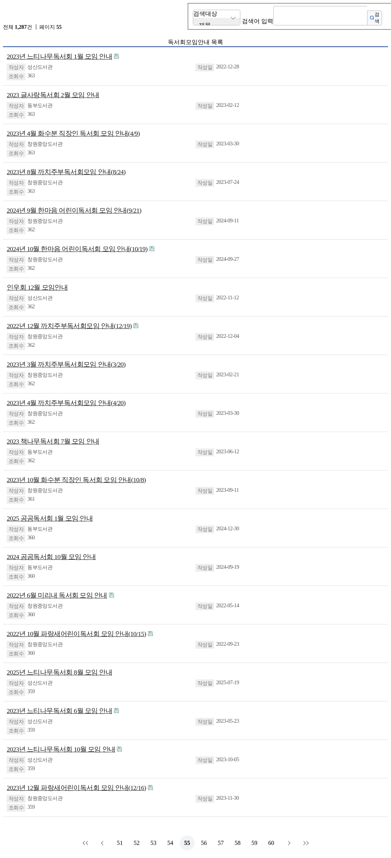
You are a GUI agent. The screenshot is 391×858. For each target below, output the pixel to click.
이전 (103, 843)
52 (137, 843)
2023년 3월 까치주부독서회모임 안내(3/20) (66, 364)
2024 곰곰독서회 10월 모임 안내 (51, 557)
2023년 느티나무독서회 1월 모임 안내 (59, 56)
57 (221, 843)
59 (255, 843)
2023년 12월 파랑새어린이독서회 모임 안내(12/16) (76, 787)
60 (271, 843)
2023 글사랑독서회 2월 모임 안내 (53, 95)
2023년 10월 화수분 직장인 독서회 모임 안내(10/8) (76, 480)
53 (154, 843)
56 (204, 843)
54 (170, 843)
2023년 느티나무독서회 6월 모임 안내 (59, 711)
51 (120, 843)
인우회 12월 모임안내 (37, 287)
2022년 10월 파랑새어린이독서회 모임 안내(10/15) (76, 634)
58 (238, 843)
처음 (86, 843)
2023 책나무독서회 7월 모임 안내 (53, 441)
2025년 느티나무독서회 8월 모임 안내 (59, 672)
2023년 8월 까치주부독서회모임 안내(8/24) (66, 172)
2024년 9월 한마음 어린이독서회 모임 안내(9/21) (74, 210)
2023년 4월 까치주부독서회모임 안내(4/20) (66, 403)
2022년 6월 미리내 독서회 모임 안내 (57, 595)
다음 (288, 843)
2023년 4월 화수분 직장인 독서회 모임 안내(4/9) (73, 133)
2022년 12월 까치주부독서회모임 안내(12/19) (69, 326)
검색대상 (205, 13)
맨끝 (305, 843)
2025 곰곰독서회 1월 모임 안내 (50, 518)
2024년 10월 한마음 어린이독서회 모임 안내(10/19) (77, 249)
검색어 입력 (257, 21)
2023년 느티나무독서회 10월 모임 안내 (61, 749)
